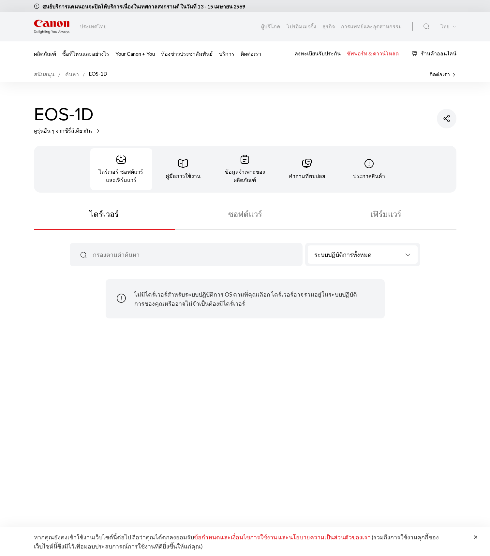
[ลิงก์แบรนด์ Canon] (51, 27)
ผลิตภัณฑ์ (45, 54)
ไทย (445, 26)
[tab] (121, 169)
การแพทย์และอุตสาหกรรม (371, 26)
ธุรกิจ (329, 26)
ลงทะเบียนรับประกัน (318, 53)
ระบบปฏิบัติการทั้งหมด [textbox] (343, 254)
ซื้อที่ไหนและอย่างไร (85, 54)
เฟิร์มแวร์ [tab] (385, 214)
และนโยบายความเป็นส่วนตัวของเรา (324, 537)
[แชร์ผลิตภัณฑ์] (446, 118)
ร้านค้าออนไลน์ (433, 53)
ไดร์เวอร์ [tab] (104, 214)
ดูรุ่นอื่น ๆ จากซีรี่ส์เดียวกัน (67, 130)
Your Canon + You (135, 54)
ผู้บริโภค (271, 26)
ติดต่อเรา (251, 54)
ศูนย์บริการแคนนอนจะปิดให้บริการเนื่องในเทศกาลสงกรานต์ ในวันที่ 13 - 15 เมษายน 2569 (143, 6)
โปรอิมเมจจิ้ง (302, 26)
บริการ (226, 54)
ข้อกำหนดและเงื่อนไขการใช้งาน (235, 537)
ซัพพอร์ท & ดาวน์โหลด (373, 53)
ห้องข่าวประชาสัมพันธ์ (187, 54)
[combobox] (363, 254)
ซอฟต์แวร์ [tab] (245, 214)
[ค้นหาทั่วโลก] (426, 26)
